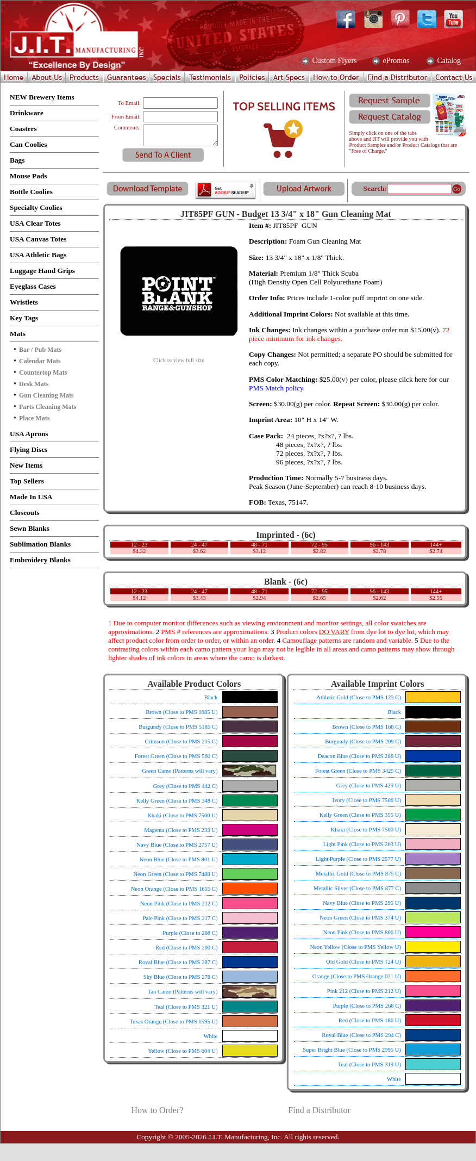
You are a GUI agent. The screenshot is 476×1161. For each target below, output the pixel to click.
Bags (17, 160)
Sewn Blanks (29, 528)
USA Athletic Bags (38, 255)
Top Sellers (27, 481)
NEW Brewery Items (42, 97)
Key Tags (24, 318)
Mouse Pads (28, 176)
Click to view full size (179, 357)
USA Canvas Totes (38, 239)
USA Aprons (29, 434)
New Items (26, 465)
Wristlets (24, 302)
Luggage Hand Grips (42, 270)
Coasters (23, 129)
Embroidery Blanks (40, 560)
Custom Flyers (333, 61)
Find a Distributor (319, 1110)
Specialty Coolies (36, 207)
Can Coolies (28, 144)
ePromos (395, 61)
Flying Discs (28, 449)
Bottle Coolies (31, 192)
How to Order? (157, 1110)
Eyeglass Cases (33, 286)
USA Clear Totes (35, 223)
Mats (18, 334)
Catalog (448, 61)
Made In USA (31, 497)
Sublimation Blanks (40, 544)
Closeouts (25, 512)
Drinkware (26, 113)
